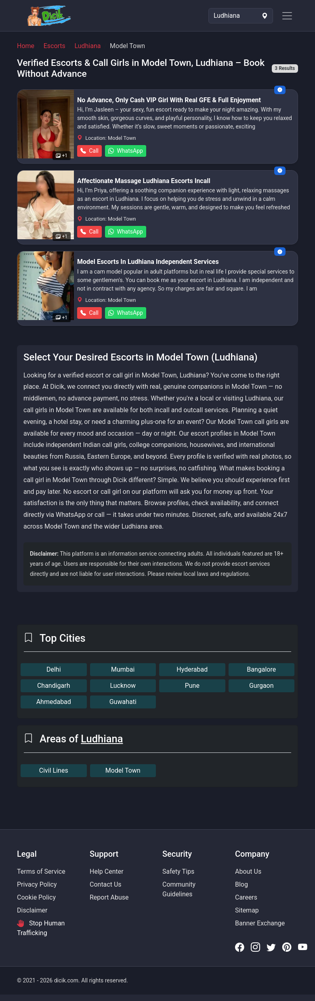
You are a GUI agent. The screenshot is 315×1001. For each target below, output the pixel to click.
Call (89, 151)
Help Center (107, 871)
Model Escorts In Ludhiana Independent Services (148, 262)
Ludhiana (87, 46)
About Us (248, 871)
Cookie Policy (36, 897)
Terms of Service (41, 871)
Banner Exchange (260, 923)
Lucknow (123, 685)
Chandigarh (53, 685)
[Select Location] (240, 15)
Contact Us (106, 884)
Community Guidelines (178, 889)
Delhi (53, 669)
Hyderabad (192, 669)
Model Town (123, 770)
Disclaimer (32, 910)
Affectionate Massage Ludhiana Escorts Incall (143, 181)
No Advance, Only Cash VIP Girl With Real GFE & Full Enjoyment (169, 100)
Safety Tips (178, 871)
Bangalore (261, 669)
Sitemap (247, 910)
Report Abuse (109, 897)
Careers (246, 897)
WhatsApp (125, 151)
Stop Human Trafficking (41, 928)
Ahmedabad (53, 702)
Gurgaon (261, 685)
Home (25, 46)
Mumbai (122, 669)
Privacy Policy (37, 884)
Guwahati (122, 702)
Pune (192, 685)
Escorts (54, 46)
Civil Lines (53, 770)
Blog (241, 884)
